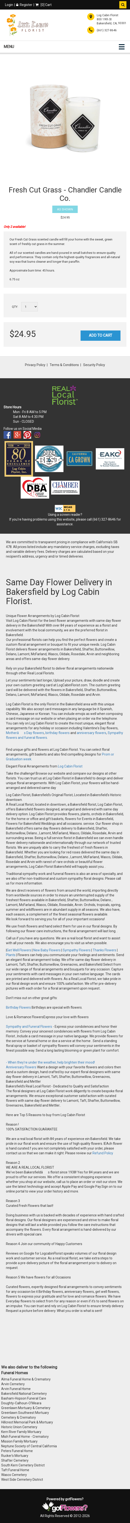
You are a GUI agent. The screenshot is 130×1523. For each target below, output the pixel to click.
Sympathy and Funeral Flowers (29, 1026)
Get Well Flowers (19, 950)
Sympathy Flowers (76, 950)
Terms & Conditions (64, 365)
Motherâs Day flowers (25, 733)
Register (24, 5)
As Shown (65, 209)
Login (9, 5)
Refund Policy (102, 1153)
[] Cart (43, 5)
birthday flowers (57, 733)
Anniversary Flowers (21, 1067)
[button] (122, 4)
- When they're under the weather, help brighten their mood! (50, 1062)
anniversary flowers (91, 733)
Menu (9, 46)
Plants (11, 955)
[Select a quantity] (29, 306)
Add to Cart (100, 335)
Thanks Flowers (105, 950)
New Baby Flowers (47, 950)
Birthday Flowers (19, 1007)
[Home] (27, 25)
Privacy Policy (35, 365)
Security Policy (94, 365)
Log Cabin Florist (70, 766)
